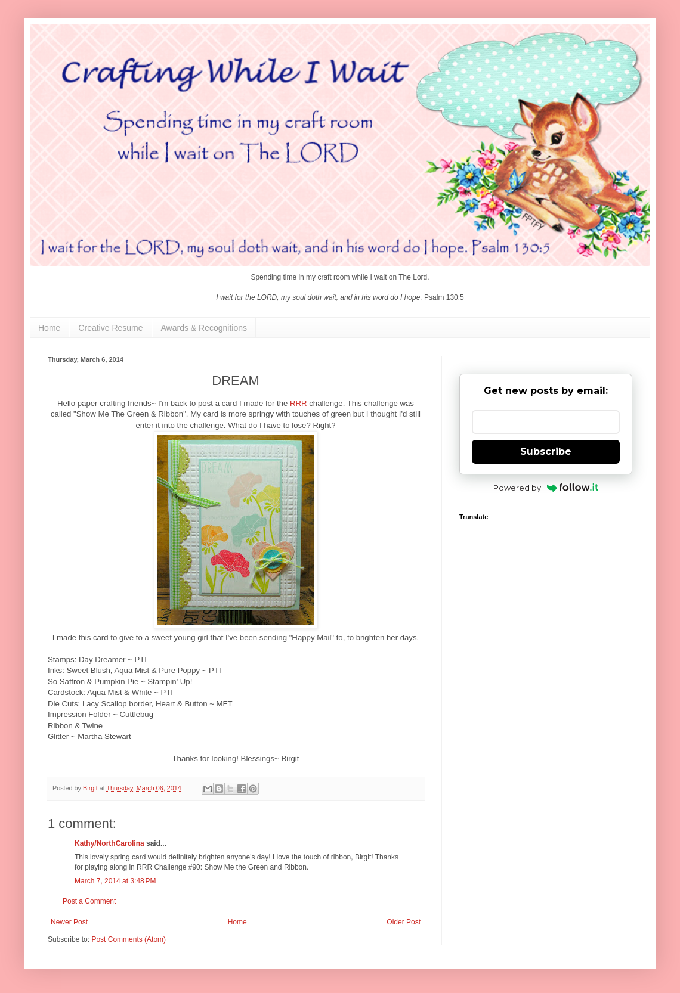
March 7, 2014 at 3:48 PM (115, 881)
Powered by (546, 487)
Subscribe (545, 451)
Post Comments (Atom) (128, 939)
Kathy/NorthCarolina (109, 843)
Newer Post (69, 922)
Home (49, 328)
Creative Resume (110, 328)
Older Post (404, 922)
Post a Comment (89, 901)
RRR (298, 403)
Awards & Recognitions (204, 328)
